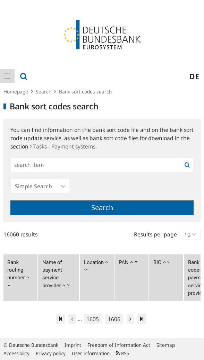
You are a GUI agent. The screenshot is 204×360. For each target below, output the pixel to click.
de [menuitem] (194, 76)
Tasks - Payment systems (62, 146)
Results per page (155, 234)
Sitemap (165, 345)
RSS (122, 353)
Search (43, 91)
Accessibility (16, 353)
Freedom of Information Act (118, 345)
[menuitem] (7, 76)
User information (91, 353)
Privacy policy (51, 353)
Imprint (73, 345)
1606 (114, 319)
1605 (92, 319)
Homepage (15, 91)
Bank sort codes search (85, 91)
